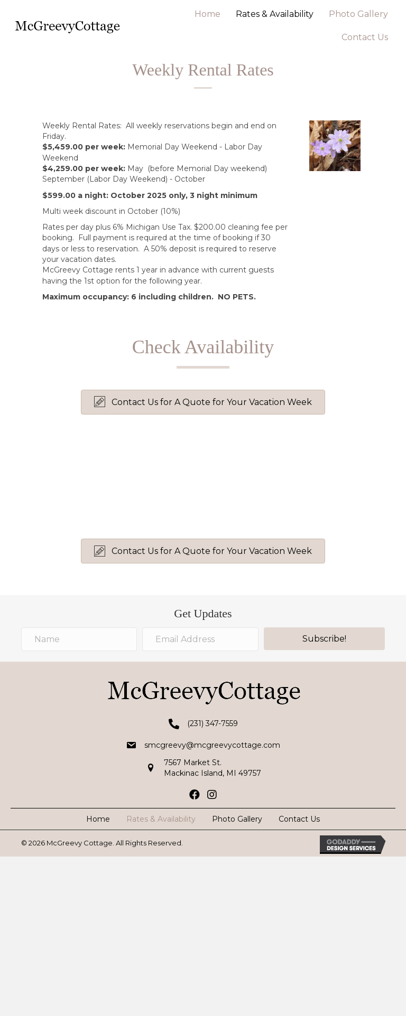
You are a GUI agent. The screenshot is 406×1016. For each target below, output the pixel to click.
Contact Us (365, 37)
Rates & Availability (274, 14)
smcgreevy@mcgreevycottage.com (212, 745)
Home (207, 14)
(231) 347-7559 (212, 723)
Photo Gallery (358, 14)
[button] (203, 402)
